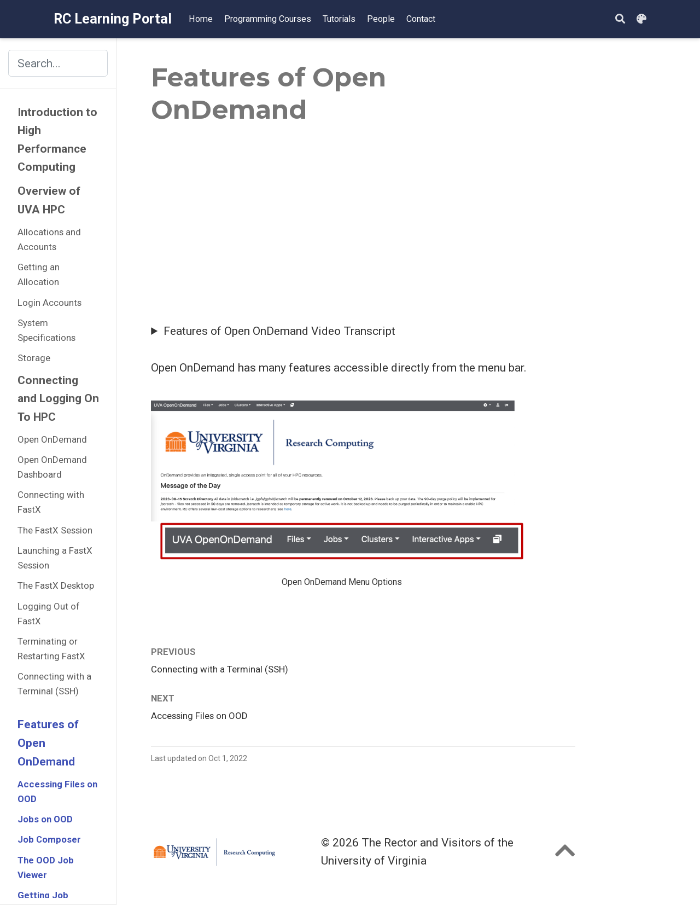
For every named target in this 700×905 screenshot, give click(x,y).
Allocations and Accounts (49, 239)
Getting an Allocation (39, 274)
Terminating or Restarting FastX (51, 649)
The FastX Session (55, 530)
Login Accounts (49, 302)
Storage (34, 357)
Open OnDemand (52, 439)
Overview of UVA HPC (49, 200)
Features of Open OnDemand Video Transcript (279, 331)
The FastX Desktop (56, 585)
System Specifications (46, 330)
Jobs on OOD (45, 819)
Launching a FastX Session (55, 558)
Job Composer (49, 839)
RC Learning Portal (113, 19)
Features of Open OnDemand (48, 743)
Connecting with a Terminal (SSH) (54, 684)
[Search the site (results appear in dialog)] (58, 63)
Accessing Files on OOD (57, 791)
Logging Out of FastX (49, 613)
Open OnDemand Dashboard (52, 467)
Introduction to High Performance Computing (57, 140)
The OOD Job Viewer (46, 867)
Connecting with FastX (51, 502)
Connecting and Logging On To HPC (58, 399)
